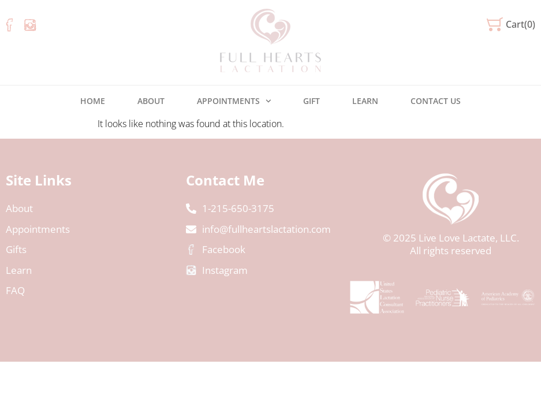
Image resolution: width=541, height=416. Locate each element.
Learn (365, 100)
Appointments (234, 101)
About (151, 100)
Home (92, 100)
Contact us (436, 100)
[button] (511, 24)
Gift (311, 100)
